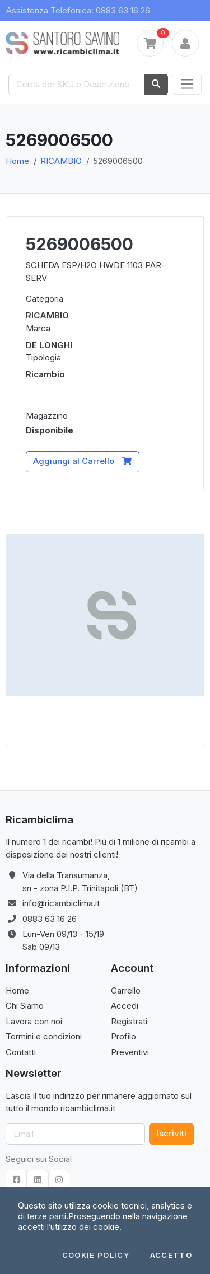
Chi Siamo (25, 1005)
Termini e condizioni (44, 1036)
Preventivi (130, 1052)
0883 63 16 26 (49, 919)
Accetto (171, 1255)
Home (17, 161)
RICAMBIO (61, 161)
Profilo (123, 1036)
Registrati (129, 1021)
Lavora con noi (34, 1021)
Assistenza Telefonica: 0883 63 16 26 (78, 10)
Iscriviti (171, 1133)
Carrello (126, 990)
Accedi (124, 1005)
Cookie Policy (96, 1255)
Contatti (21, 1052)
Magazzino (47, 415)
